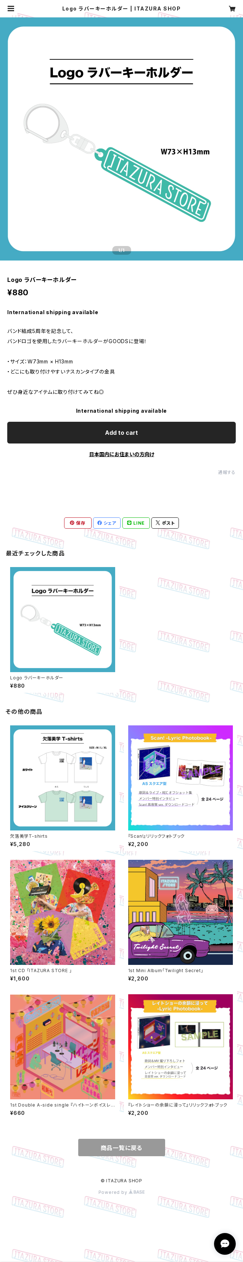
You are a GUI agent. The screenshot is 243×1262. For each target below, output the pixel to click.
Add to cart (121, 432)
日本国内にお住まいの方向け (121, 454)
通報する (227, 472)
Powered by (122, 1192)
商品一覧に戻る (122, 1147)
